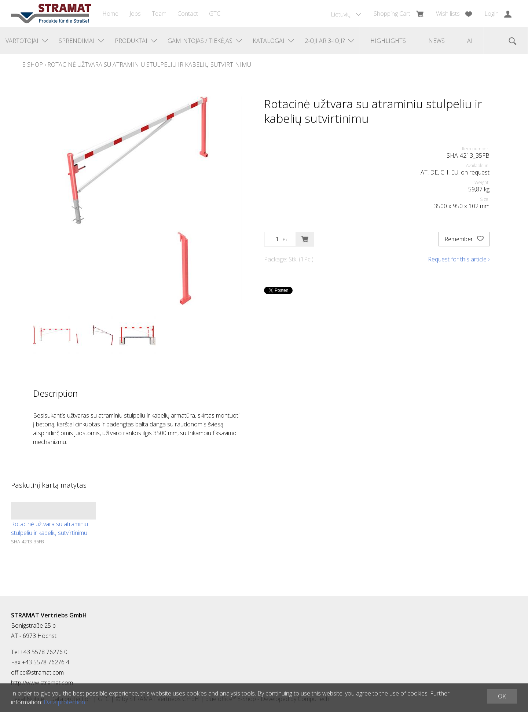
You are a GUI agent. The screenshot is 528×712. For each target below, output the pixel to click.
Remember (464, 239)
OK (502, 696)
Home (110, 14)
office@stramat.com (37, 672)
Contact (187, 14)
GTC (214, 14)
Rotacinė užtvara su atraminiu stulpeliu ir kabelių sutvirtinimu (149, 64)
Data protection (64, 702)
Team (159, 14)
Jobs (135, 14)
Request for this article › (458, 259)
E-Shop (32, 64)
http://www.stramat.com (42, 683)
